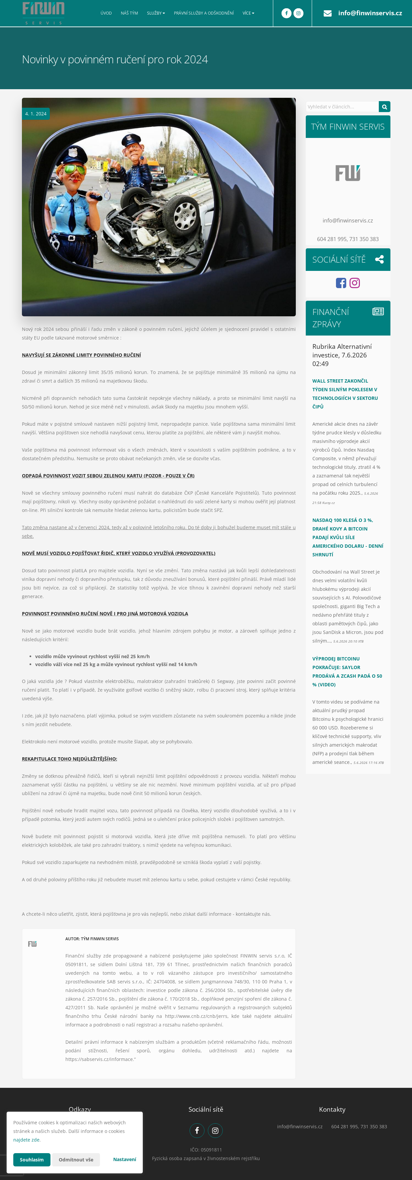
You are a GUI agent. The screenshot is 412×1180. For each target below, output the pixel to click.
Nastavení (124, 1159)
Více (248, 13)
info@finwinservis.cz (370, 13)
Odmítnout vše (76, 1159)
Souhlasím (32, 1159)
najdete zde (26, 1140)
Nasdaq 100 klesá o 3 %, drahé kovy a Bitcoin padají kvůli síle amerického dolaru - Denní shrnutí (347, 537)
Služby (156, 13)
